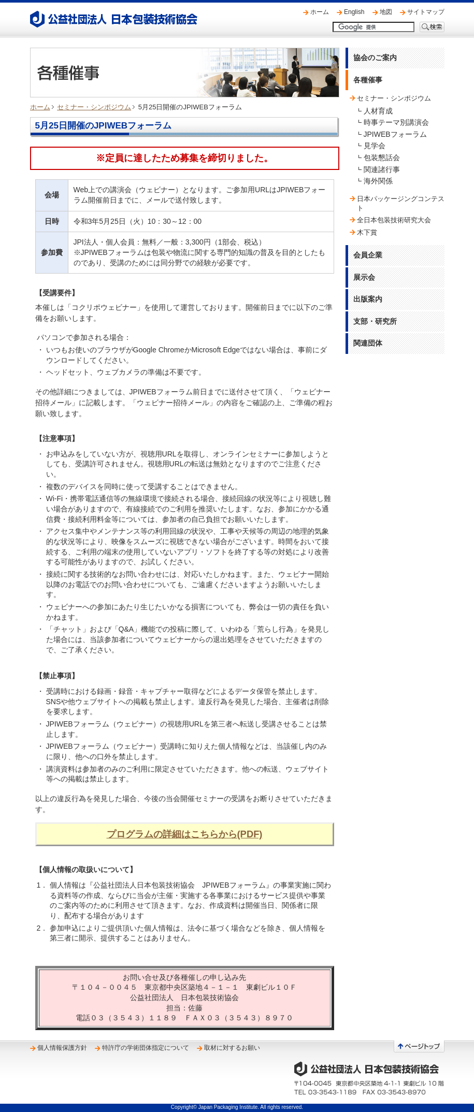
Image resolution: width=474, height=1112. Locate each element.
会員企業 (367, 255)
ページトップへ (419, 1046)
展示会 (364, 277)
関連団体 (367, 343)
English (354, 12)
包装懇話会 (382, 157)
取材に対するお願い (232, 1047)
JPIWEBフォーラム (395, 134)
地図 (386, 12)
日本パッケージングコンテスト (400, 203)
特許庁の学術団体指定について (145, 1047)
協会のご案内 (375, 57)
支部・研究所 (375, 321)
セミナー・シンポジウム (94, 107)
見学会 (374, 145)
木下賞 (367, 232)
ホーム (319, 12)
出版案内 (367, 299)
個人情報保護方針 (62, 1047)
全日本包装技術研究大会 (394, 220)
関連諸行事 (382, 169)
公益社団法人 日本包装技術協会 (113, 19)
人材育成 (378, 111)
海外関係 (378, 181)
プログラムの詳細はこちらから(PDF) (185, 834)
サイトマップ (425, 12)
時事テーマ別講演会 (396, 122)
